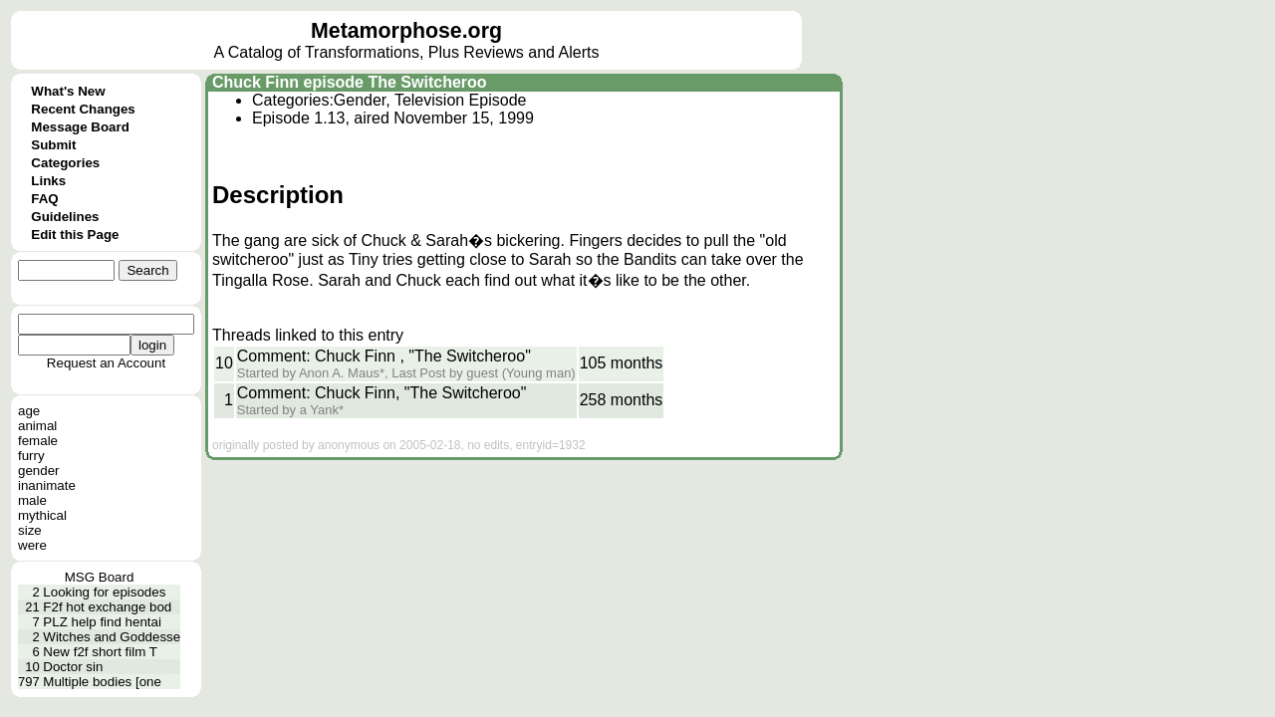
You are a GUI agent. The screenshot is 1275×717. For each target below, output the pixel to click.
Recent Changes (82, 109)
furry (31, 455)
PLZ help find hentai (102, 621)
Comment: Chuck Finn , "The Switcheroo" (384, 356)
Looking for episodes (104, 592)
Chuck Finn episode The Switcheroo (349, 82)
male (32, 500)
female (38, 440)
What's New (68, 91)
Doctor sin (73, 666)
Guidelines (65, 216)
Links (48, 180)
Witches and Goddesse (111, 636)
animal (37, 425)
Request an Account (106, 363)
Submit (53, 144)
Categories (65, 162)
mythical (42, 515)
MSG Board (99, 577)
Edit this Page (75, 234)
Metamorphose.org (406, 31)
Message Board (80, 127)
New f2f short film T (100, 651)
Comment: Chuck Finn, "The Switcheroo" (382, 392)
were (32, 545)
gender (39, 470)
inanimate (47, 485)
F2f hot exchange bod (107, 606)
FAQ (44, 198)
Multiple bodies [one (102, 681)
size (30, 530)
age (29, 410)
